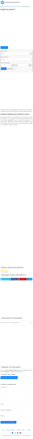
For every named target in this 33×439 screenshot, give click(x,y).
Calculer (4, 68)
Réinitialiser (10, 68)
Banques (19, 6)
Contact (29, 430)
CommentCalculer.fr (10, 2)
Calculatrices (9, 6)
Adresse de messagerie (6, 410)
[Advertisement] (16, 28)
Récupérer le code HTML (9, 378)
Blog (3, 430)
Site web (2, 415)
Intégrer (4, 47)
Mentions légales (11, 430)
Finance (14, 6)
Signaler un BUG (21, 430)
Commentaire (4, 387)
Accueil (3, 6)
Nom (2, 404)
